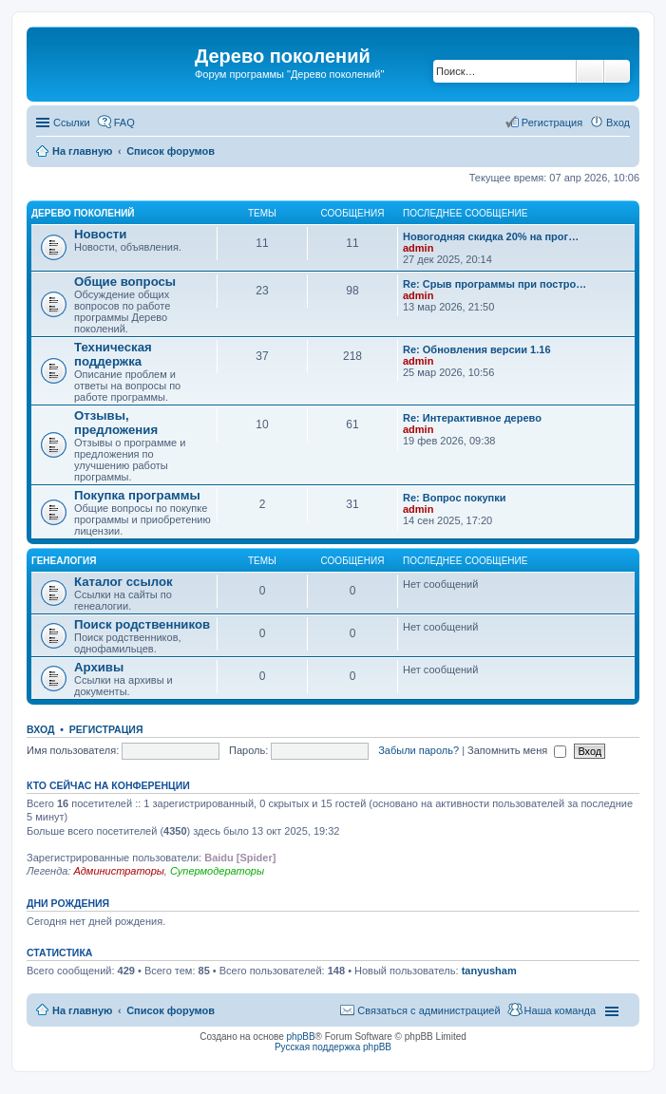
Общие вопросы (125, 281)
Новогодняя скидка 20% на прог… (491, 236)
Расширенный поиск (617, 71)
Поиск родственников (142, 624)
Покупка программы (137, 495)
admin (418, 248)
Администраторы (118, 871)
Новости (100, 234)
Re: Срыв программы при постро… (494, 284)
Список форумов (170, 1010)
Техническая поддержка (113, 354)
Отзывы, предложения (116, 422)
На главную (82, 1010)
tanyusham (489, 970)
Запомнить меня (516, 750)
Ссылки (71, 122)
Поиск (590, 71)
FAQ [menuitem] (124, 122)
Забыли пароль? (418, 750)
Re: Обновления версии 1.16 (477, 349)
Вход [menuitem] (618, 122)
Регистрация (106, 729)
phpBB (301, 1036)
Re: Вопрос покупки (454, 497)
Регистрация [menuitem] (552, 122)
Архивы (99, 667)
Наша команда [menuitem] (560, 1010)
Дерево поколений (83, 213)
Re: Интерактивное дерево (472, 418)
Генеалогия (63, 561)
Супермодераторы (217, 871)
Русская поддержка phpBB (333, 1047)
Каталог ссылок (123, 582)
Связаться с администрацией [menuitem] (428, 1010)
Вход (40, 729)
